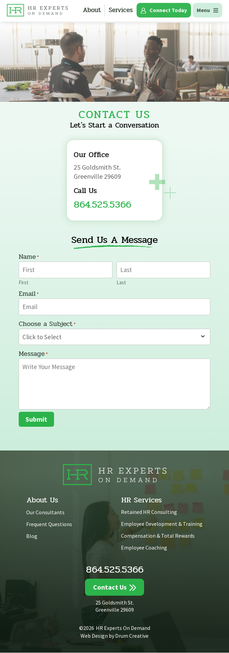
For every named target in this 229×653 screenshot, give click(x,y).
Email (28, 294)
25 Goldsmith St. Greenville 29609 (114, 606)
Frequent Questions (49, 524)
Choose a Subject (47, 324)
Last (121, 282)
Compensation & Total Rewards (158, 536)
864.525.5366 (102, 204)
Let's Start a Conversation (114, 125)
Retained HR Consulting (149, 512)
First (24, 282)
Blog (31, 536)
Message (33, 354)
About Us (42, 500)
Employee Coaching (144, 547)
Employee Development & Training (161, 524)
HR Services (141, 500)
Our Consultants (45, 512)
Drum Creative (131, 635)
